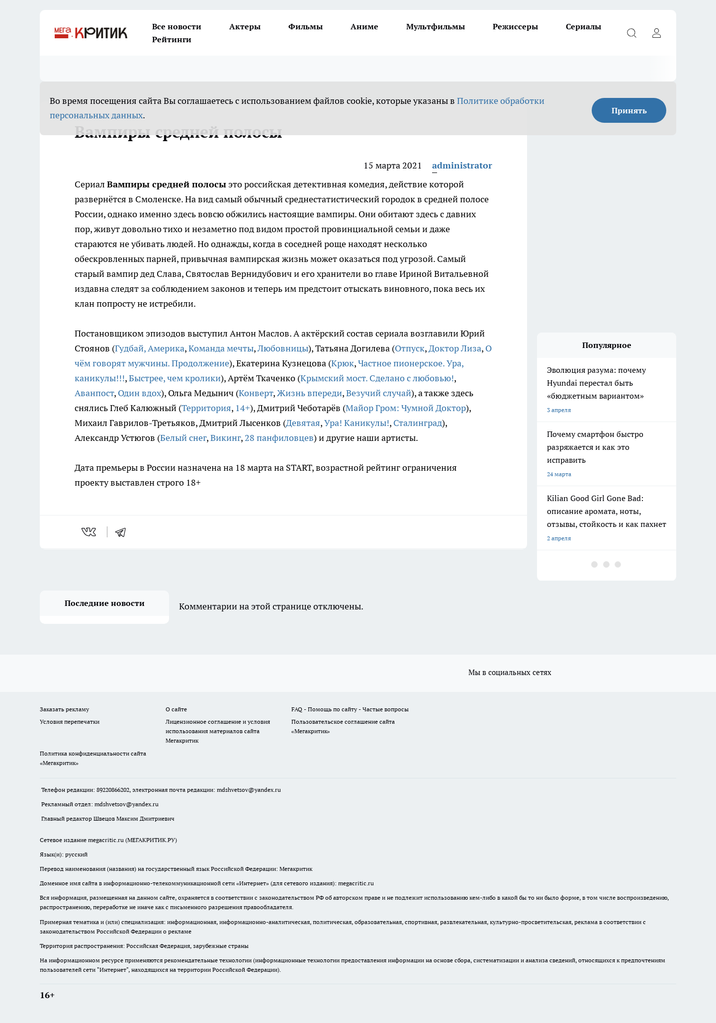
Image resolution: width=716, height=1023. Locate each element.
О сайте (176, 709)
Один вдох (139, 393)
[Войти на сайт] (656, 33)
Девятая (303, 422)
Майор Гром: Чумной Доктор (406, 408)
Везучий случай (378, 393)
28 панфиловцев (279, 437)
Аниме (364, 26)
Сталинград (417, 422)
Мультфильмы (435, 26)
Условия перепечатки (69, 721)
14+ (242, 408)
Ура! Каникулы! (356, 422)
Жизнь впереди (309, 393)
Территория (206, 408)
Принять (629, 110)
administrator (462, 165)
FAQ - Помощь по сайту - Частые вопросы (350, 709)
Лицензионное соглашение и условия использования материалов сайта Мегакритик (218, 731)
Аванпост (94, 393)
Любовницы (283, 348)
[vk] (89, 532)
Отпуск (410, 348)
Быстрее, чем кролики (175, 378)
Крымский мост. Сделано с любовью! (377, 378)
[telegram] (124, 532)
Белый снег (183, 437)
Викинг (225, 437)
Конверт (256, 393)
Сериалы (583, 26)
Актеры (245, 26)
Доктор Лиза (455, 348)
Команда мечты (221, 348)
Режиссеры (515, 26)
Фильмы (305, 26)
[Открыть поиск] (631, 33)
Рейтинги (171, 39)
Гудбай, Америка (149, 348)
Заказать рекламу (64, 709)
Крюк (342, 363)
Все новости (176, 26)
